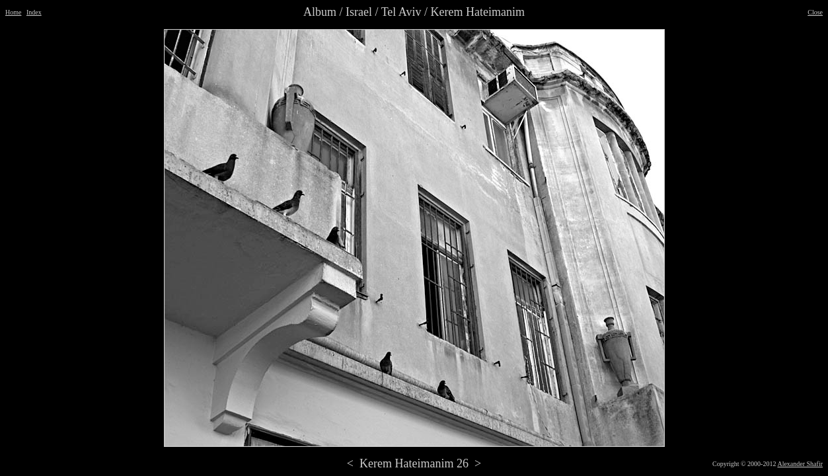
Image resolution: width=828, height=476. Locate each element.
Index (34, 12)
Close (815, 12)
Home (13, 12)
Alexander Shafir (800, 463)
